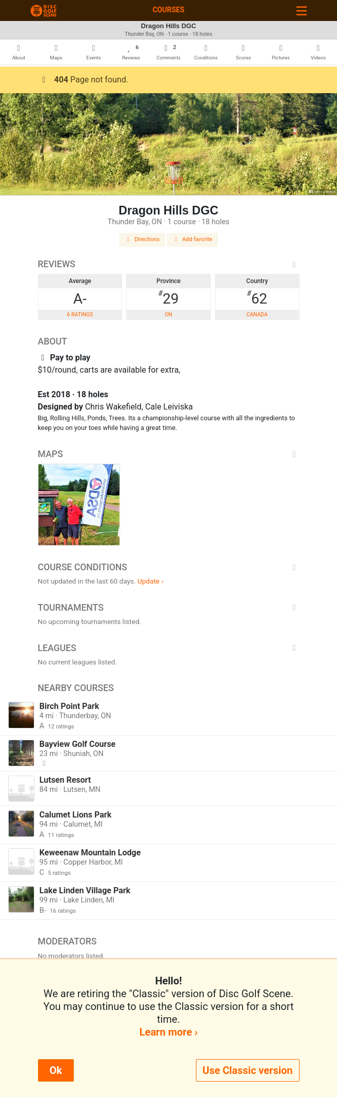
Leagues (169, 648)
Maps (169, 454)
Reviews (169, 264)
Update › (150, 581)
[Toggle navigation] (301, 10)
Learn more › (168, 1032)
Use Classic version (248, 1070)
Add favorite (192, 239)
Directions (142, 239)
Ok (56, 1070)
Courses (168, 10)
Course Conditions (169, 567)
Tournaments (169, 608)
